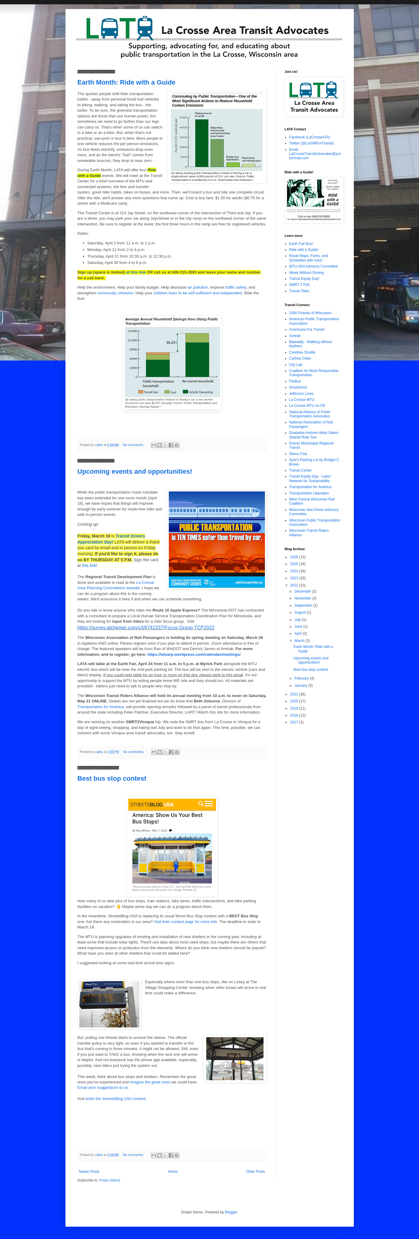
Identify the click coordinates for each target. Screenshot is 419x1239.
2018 (294, 715)
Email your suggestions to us (102, 1087)
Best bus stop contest (112, 778)
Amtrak (295, 336)
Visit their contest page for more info (185, 921)
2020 (294, 701)
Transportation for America (100, 707)
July (298, 620)
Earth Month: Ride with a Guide (126, 82)
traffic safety (235, 287)
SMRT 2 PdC (299, 285)
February (302, 678)
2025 (294, 564)
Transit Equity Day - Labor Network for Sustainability (310, 478)
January (301, 685)
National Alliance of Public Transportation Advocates (310, 414)
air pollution (198, 287)
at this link (136, 272)
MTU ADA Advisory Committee (313, 266)
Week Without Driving (306, 273)
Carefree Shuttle (302, 352)
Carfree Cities (300, 358)
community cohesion (115, 293)
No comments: (134, 445)
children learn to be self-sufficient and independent (197, 293)
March (299, 641)
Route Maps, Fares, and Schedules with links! (308, 258)
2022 (294, 585)
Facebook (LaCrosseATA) (309, 137)
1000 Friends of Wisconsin (310, 313)
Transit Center (300, 470)
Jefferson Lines (301, 394)
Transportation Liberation (309, 493)
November (303, 598)
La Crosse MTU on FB (307, 406)
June (298, 626)
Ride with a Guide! (304, 250)
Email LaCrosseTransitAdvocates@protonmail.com (315, 153)
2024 (294, 571)
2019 (294, 708)
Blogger (231, 1212)
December (303, 591)
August (300, 612)
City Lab (295, 365)
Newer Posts (89, 1171)
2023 (294, 578)
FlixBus (295, 381)
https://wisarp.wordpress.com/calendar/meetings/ (194, 654)
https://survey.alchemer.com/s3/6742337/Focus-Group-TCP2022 (146, 627)
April (298, 633)
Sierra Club (298, 454)
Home (173, 1171)
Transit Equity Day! (304, 279)
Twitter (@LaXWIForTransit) (311, 143)
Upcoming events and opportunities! (135, 471)
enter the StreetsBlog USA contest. (116, 1098)
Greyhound (298, 387)
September (303, 605)
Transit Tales (299, 291)
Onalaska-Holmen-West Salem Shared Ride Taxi (314, 435)
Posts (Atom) (109, 1180)
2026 (294, 557)
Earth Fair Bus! (301, 244)
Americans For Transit (306, 329)
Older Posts (255, 1171)
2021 (294, 694)
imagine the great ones (150, 1082)
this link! (89, 565)
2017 (294, 722)
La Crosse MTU (301, 400)
